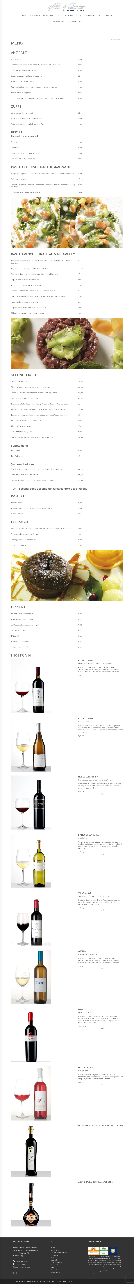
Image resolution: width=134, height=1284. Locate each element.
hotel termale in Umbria (109, 1258)
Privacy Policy (55, 1270)
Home (24, 15)
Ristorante (91, 15)
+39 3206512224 (19, 1264)
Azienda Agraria (105, 15)
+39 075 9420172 (20, 1261)
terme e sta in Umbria (105, 1260)
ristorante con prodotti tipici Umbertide (103, 1271)
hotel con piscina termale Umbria (106, 1262)
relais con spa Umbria (93, 1256)
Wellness (69, 15)
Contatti (72, 22)
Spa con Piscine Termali (52, 15)
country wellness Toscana (100, 1268)
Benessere (54, 1255)
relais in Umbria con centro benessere (110, 1256)
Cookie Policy (55, 1272)
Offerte (79, 15)
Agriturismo (34, 15)
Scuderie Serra (59, 22)
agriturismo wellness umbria (95, 1258)
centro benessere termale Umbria (102, 1266)
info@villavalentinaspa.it (22, 1267)
